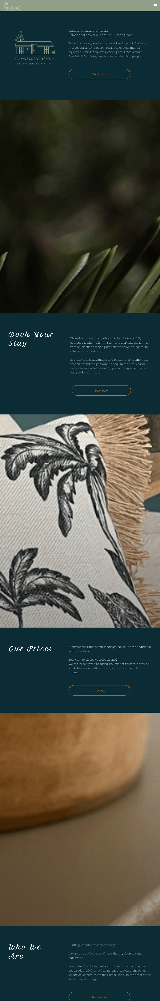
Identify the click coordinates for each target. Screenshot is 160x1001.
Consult (99, 690)
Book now (101, 390)
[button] (155, 5)
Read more (99, 74)
